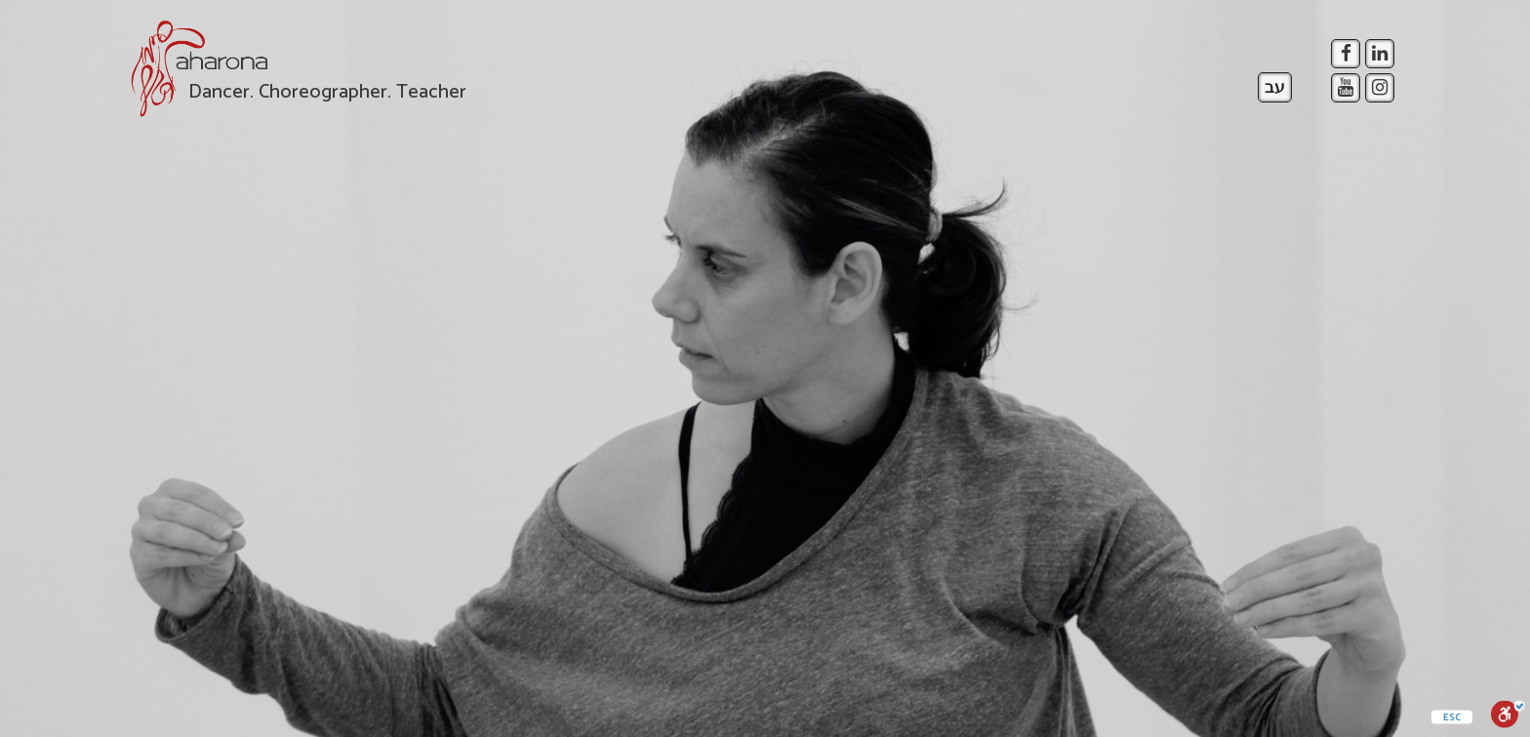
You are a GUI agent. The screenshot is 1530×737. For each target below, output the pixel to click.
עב (1275, 88)
